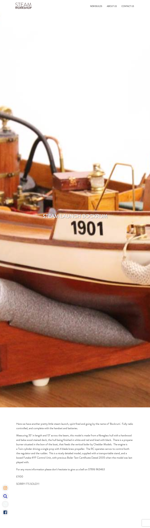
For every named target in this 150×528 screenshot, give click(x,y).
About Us (112, 6)
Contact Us (127, 6)
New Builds (96, 6)
